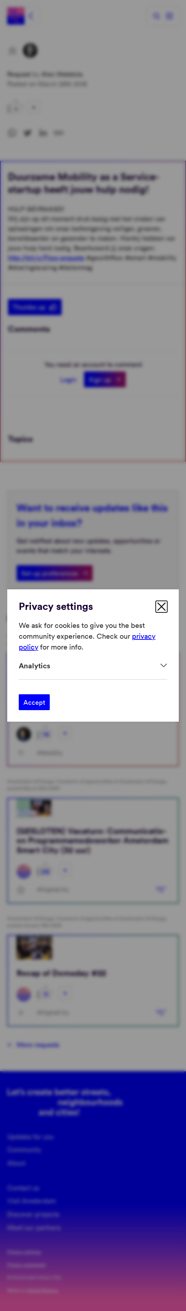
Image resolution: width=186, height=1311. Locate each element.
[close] (161, 606)
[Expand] (93, 665)
